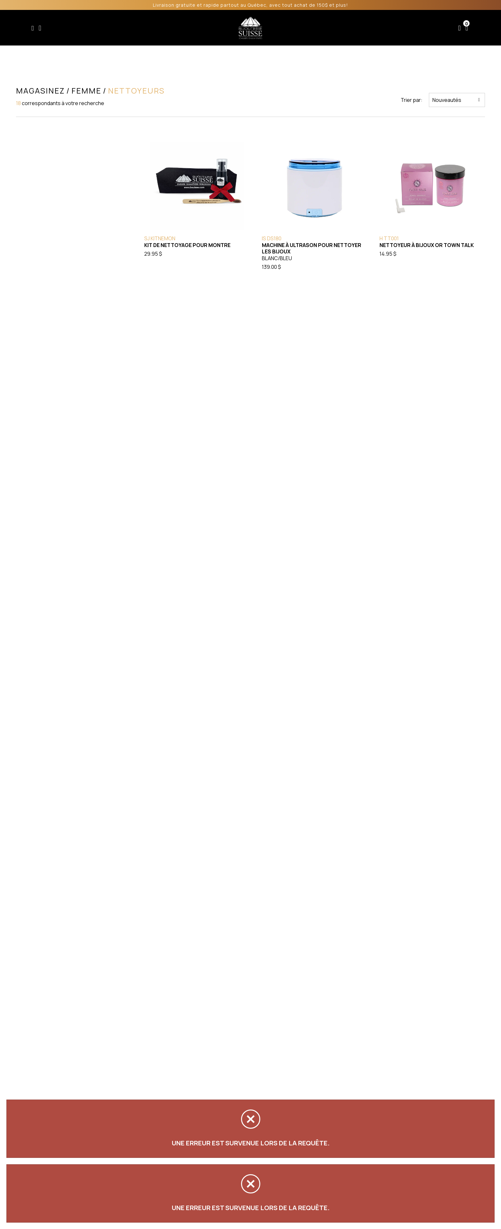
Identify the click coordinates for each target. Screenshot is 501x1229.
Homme (189, 27)
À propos (359, 27)
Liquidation (289, 27)
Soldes (216, 27)
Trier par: (412, 99)
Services (324, 27)
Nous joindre (398, 27)
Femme (162, 27)
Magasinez (39, 90)
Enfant (136, 27)
